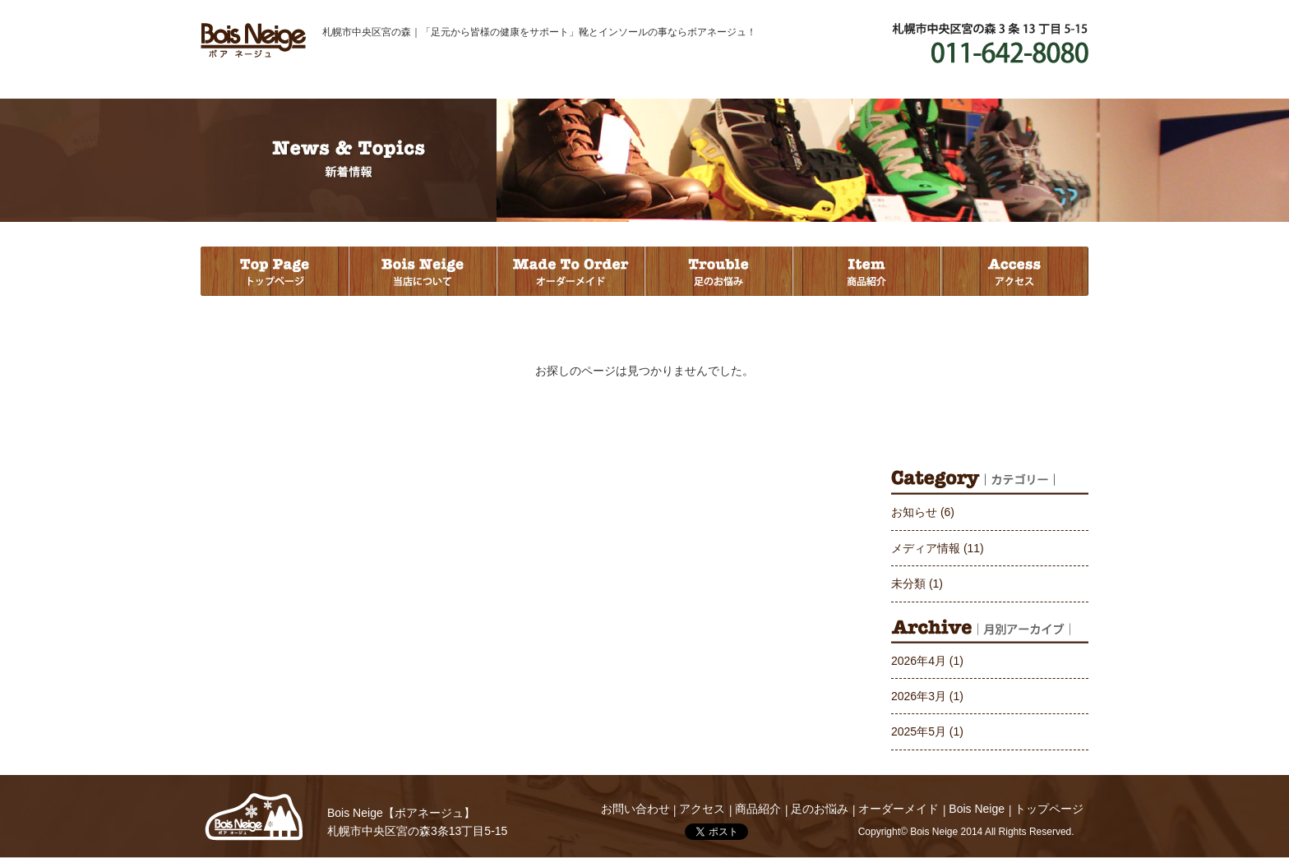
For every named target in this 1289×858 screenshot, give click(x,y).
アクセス (1014, 271)
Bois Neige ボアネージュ (253, 40)
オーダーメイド (570, 271)
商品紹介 (866, 271)
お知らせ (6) (922, 512)
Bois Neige (254, 817)
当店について (423, 271)
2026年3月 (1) (927, 696)
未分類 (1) (917, 583)
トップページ (275, 271)
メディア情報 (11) (937, 548)
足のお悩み (718, 271)
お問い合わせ (635, 808)
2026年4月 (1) (927, 660)
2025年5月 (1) (927, 731)
